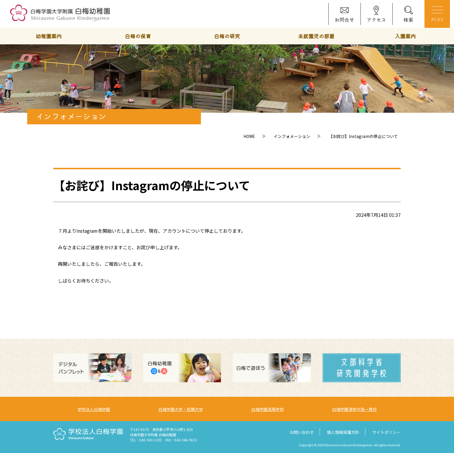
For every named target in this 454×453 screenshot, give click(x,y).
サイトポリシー (386, 432)
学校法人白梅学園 (94, 409)
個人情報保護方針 (343, 432)
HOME (249, 136)
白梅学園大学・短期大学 (180, 409)
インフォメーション (292, 136)
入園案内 (405, 36)
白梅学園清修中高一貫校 (354, 409)
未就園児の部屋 (316, 36)
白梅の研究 (227, 36)
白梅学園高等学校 (267, 409)
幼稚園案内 (49, 36)
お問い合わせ (302, 432)
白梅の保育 (138, 36)
